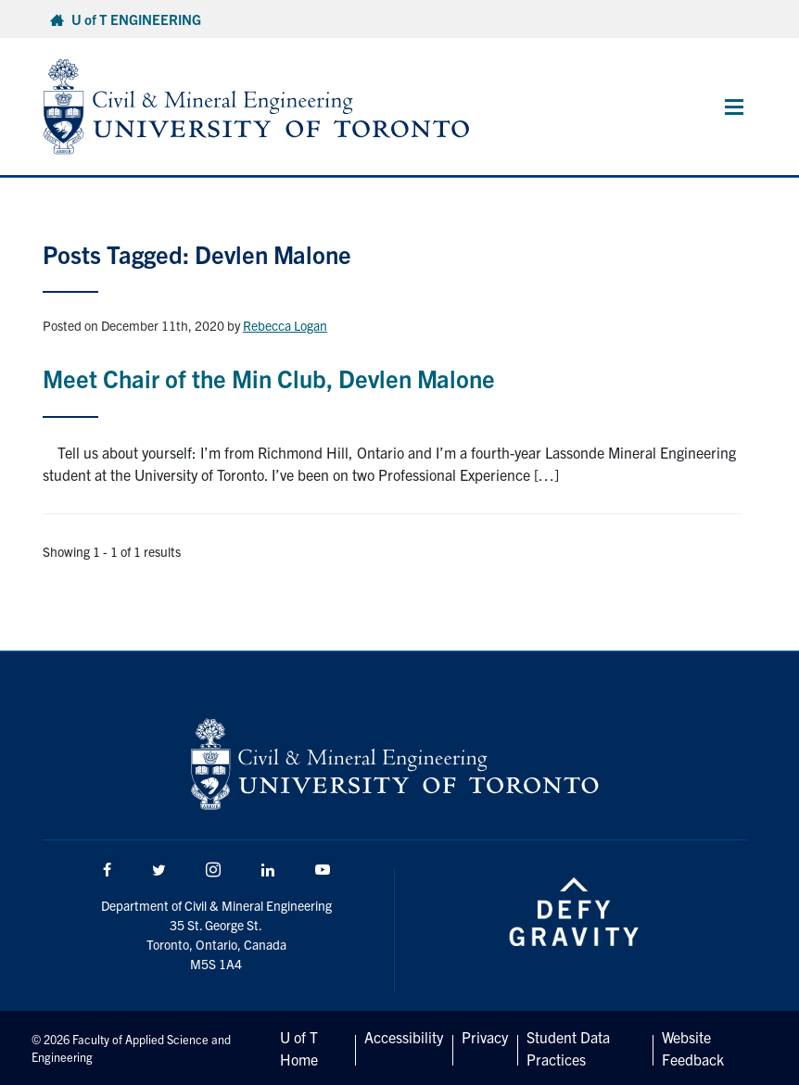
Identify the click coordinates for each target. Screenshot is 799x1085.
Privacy (485, 1037)
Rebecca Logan (285, 325)
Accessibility (403, 1037)
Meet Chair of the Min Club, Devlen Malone (269, 377)
